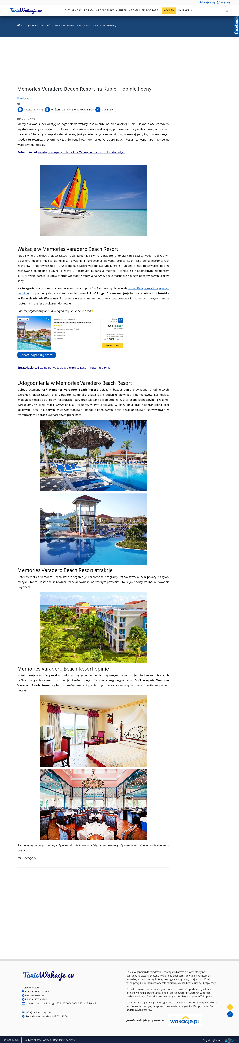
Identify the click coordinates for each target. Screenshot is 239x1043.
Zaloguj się (223, 2)
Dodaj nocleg (207, 2)
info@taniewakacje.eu (36, 1011)
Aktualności (74, 10)
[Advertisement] (119, 62)
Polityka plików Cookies (37, 1039)
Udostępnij (23, 98)
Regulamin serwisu (64, 1039)
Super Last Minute (132, 10)
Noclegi (169, 10)
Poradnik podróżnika (99, 10)
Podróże (152, 10)
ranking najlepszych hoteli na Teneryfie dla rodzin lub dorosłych (81, 151)
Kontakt (183, 10)
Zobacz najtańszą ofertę (39, 354)
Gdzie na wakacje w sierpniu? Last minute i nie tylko (75, 366)
